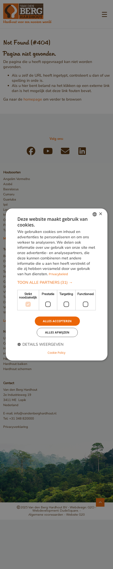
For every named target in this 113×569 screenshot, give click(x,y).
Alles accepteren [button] (57, 321)
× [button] (100, 213)
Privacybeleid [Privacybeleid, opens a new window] (58, 274)
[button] (56, 282)
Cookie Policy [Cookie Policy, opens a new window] (56, 353)
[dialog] (56, 284)
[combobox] (94, 214)
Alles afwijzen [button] (57, 333)
